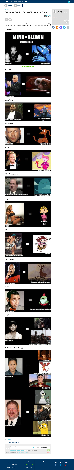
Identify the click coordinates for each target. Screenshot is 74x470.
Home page (7, 9)
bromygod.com (11, 439)
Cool (23, 1)
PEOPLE (19, 1)
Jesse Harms (59, 11)
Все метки (8, 469)
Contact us (41, 461)
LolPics (8, 462)
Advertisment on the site (29, 464)
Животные (20, 461)
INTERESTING (14, 1)
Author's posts (55, 22)
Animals (8, 467)
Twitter (57, 462)
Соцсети (13, 467)
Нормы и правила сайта (29, 462)
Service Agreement (28, 461)
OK (62, 462)
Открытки (13, 462)
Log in (34, 447)
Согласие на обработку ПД (29, 469)
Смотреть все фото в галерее (28, 66)
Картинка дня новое (15, 464)
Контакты (27, 467)
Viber (67, 462)
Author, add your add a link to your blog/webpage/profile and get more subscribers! (59, 16)
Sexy (12, 461)
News (8, 461)
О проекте (30, 467)
